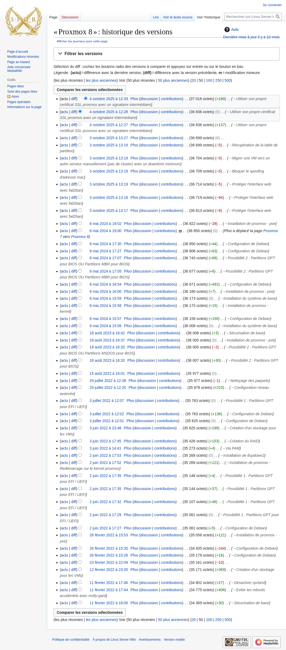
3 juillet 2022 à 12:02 (107, 414)
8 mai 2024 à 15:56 (106, 326)
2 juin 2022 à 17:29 (105, 515)
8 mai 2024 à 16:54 (106, 284)
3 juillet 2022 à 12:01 (107, 421)
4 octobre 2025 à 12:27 (109, 125)
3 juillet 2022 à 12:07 (107, 400)
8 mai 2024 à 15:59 (106, 298)
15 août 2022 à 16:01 (107, 373)
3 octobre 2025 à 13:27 (109, 138)
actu (64, 112)
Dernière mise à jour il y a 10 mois (251, 37)
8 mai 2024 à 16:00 (106, 291)
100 (209, 80)
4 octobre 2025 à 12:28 (109, 112)
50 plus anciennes (173, 80)
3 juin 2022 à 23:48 (105, 428)
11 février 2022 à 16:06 (109, 603)
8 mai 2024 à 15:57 (106, 318)
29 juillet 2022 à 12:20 (108, 387)
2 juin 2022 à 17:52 (105, 462)
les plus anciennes (101, 80)
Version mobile (174, 639)
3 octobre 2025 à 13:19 (109, 145)
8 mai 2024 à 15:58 (106, 305)
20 (194, 80)
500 (227, 80)
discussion (149, 99)
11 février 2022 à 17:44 (109, 590)
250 (218, 80)
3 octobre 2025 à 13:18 (109, 197)
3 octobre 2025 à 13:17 (109, 210)
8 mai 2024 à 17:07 (106, 258)
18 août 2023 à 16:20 (107, 347)
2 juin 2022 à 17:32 (105, 502)
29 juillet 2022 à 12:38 (108, 381)
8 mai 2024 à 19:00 (106, 231)
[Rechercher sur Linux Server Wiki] (253, 16)
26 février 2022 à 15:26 (109, 555)
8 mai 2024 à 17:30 (106, 244)
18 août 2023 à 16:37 (107, 340)
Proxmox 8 (80, 237)
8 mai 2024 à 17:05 (106, 271)
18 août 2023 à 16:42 (107, 333)
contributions (171, 99)
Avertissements (150, 639)
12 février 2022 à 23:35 (109, 569)
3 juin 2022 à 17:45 (105, 441)
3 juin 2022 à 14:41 (105, 448)
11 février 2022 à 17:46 (109, 583)
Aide (231, 29)
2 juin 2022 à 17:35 (105, 476)
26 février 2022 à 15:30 (109, 548)
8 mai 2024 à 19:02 (106, 223)
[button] (166, 54)
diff (73, 99)
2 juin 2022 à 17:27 (105, 528)
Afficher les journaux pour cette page (82, 41)
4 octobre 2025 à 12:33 (109, 99)
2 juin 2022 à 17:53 (105, 455)
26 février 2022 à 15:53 (109, 535)
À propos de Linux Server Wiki (113, 639)
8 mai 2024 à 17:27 (106, 251)
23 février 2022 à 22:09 (109, 562)
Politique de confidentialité (70, 639)
